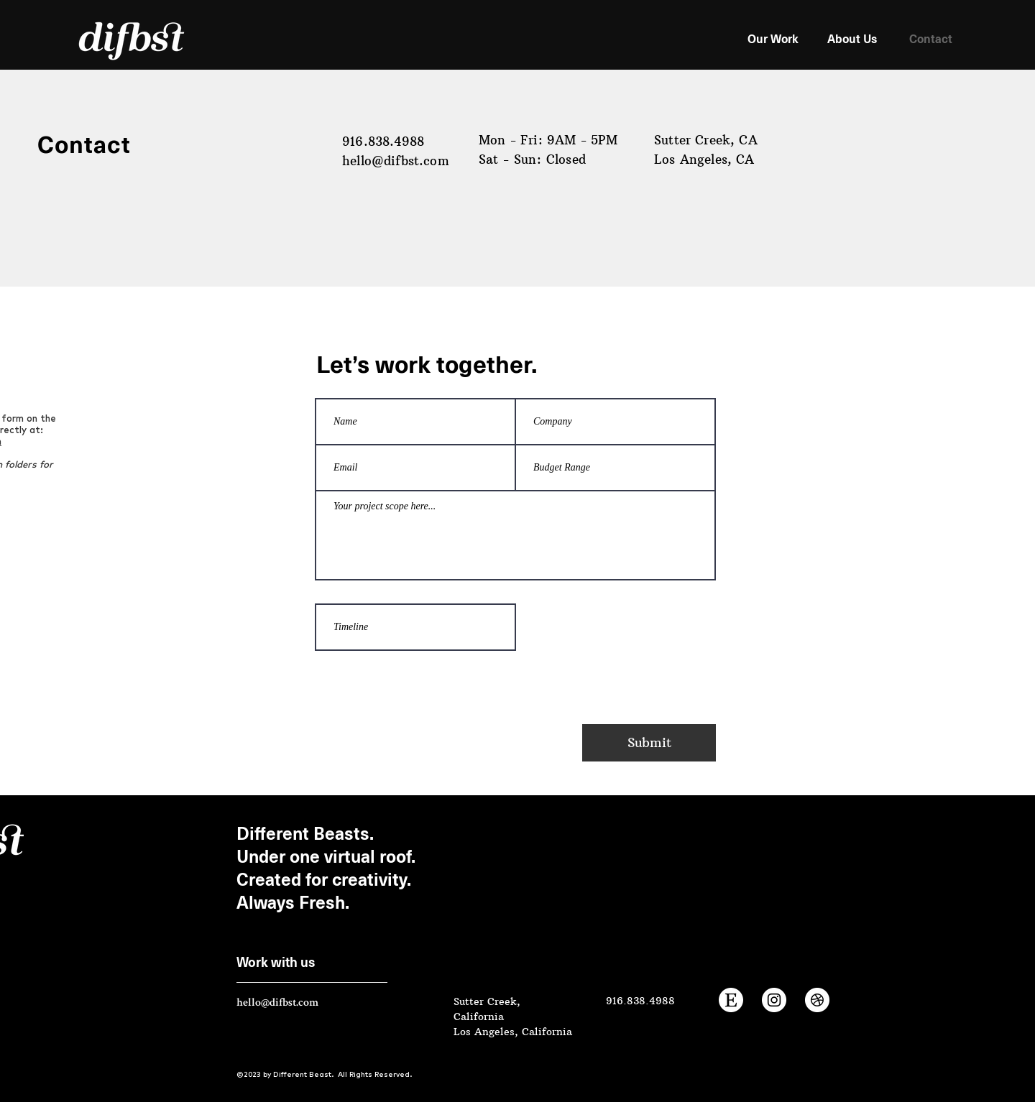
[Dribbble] (817, 1000)
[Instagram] (774, 1000)
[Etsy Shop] (731, 1000)
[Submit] (649, 742)
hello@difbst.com (395, 161)
